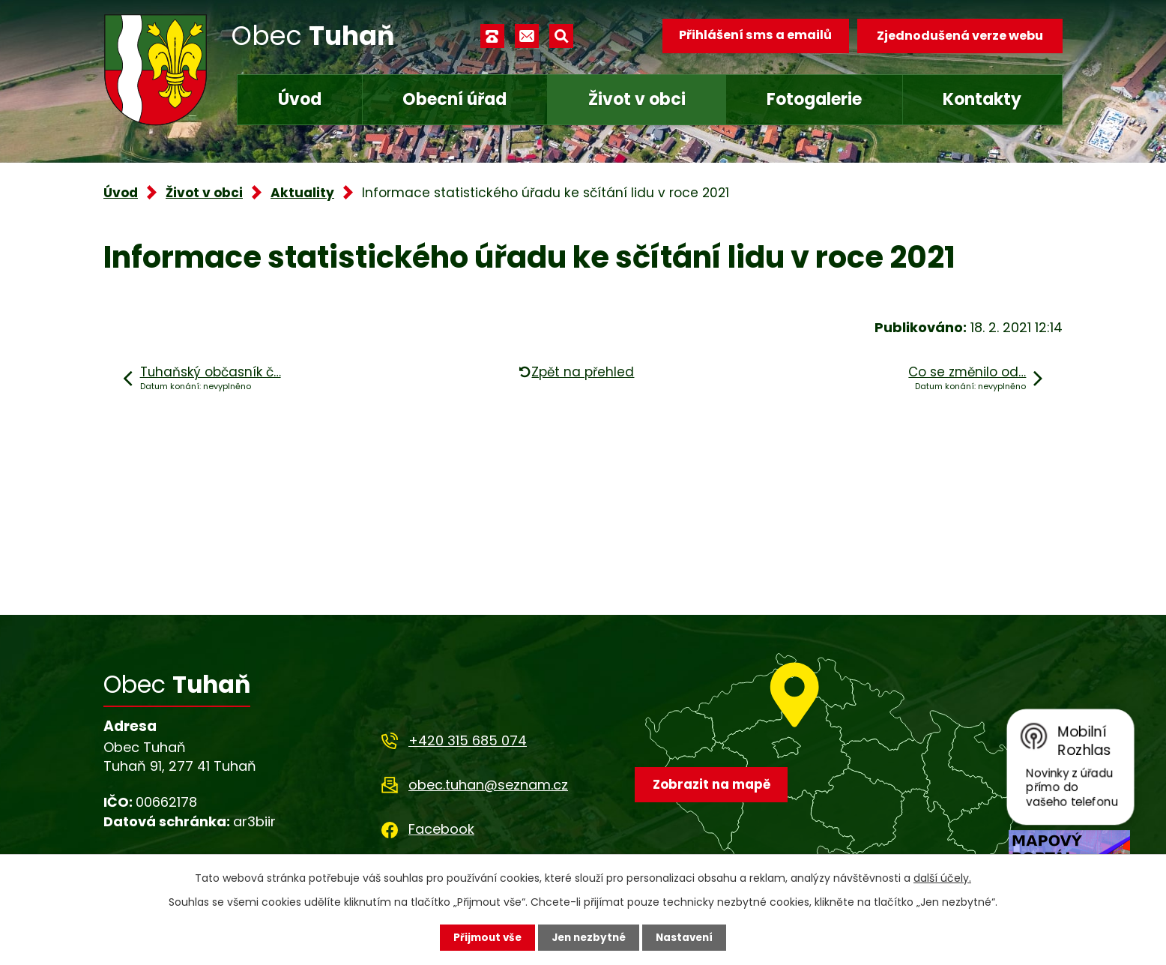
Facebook (441, 829)
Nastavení (688, 937)
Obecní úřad (454, 99)
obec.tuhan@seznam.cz (488, 784)
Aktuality (302, 193)
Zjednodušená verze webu (960, 35)
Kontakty (982, 99)
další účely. (942, 877)
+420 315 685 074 (467, 740)
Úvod (299, 99)
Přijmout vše (483, 937)
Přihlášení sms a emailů (753, 35)
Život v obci (637, 99)
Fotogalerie (814, 99)
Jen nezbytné (588, 937)
